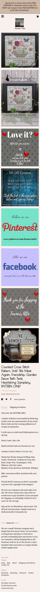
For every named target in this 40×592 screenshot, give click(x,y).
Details (4, 407)
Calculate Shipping (9, 391)
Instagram (5, 575)
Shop (3, 563)
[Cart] (37, 16)
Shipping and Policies (27, 563)
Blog (9, 563)
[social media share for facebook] (2, 399)
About (14, 563)
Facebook (4, 573)
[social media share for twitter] (7, 399)
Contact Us (5, 565)
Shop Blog (14, 573)
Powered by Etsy (7, 588)
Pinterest (23, 573)
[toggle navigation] (2, 16)
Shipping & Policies (18, 407)
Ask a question (19, 399)
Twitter (31, 573)
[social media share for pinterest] (11, 399)
